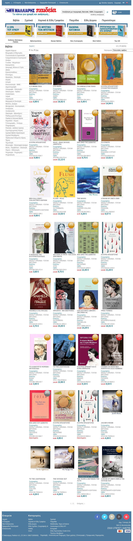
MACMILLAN (81, 322)
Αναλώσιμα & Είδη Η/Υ (58, 526)
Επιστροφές (81, 535)
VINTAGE (56, 376)
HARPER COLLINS (84, 208)
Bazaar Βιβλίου (56, 41)
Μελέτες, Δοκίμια (11, 104)
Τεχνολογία (9, 143)
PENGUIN (104, 208)
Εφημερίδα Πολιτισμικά (48, 3)
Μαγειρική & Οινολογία (13, 101)
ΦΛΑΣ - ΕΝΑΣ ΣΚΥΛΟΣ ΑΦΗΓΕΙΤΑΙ (61, 143)
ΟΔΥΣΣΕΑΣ (33, 432)
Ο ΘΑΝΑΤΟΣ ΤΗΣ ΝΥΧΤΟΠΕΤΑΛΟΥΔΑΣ (37, 255)
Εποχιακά (53, 529)
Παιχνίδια (74, 20)
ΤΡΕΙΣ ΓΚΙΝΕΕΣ (106, 311)
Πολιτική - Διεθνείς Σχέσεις (15, 128)
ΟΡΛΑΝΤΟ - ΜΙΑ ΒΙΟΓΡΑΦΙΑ (63, 311)
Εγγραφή (118, 3)
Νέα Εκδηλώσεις (30, 3)
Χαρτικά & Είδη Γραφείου (51, 20)
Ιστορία (8, 82)
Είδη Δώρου (90, 20)
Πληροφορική (10, 125)
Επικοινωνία (64, 3)
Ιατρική (8, 80)
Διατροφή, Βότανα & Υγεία (15, 67)
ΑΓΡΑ (31, 266)
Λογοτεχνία (9, 99)
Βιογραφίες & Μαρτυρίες (14, 53)
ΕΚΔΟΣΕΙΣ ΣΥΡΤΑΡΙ (108, 152)
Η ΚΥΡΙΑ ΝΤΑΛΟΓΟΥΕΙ (85, 423)
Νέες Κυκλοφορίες (76, 41)
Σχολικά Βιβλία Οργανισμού (15, 133)
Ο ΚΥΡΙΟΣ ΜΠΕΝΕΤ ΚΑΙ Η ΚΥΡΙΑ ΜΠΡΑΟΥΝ (86, 368)
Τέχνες (8, 140)
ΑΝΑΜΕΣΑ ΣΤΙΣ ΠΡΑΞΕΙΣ (38, 311)
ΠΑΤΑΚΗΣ (104, 378)
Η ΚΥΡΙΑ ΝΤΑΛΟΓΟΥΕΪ (37, 142)
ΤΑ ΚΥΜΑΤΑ (105, 142)
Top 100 (117, 41)
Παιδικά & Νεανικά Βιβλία (14, 118)
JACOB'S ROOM (107, 423)
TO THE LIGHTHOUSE (61, 367)
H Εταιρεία (17, 3)
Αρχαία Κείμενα (11, 50)
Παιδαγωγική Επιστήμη (13, 116)
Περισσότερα (108, 20)
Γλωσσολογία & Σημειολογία (15, 55)
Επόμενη (80, 504)
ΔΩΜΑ (55, 96)
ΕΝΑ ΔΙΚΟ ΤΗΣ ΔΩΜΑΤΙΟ (86, 142)
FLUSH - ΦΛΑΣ (58, 198)
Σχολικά (29, 20)
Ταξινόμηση (108, 50)
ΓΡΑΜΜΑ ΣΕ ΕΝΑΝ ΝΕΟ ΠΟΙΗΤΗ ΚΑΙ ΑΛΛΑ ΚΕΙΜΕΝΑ (111, 368)
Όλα (36, 50)
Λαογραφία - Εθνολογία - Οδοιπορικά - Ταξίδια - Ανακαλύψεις (14, 91)
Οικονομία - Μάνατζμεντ (14, 113)
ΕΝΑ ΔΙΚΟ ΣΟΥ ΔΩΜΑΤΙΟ (38, 423)
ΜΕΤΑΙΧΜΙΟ (105, 98)
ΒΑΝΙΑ (31, 378)
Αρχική (7, 3)
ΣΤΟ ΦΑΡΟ (57, 86)
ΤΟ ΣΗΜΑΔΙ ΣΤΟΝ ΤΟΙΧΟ (86, 86)
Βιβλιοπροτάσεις (35, 41)
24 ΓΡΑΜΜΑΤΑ (58, 208)
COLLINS (104, 432)
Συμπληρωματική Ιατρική (14, 130)
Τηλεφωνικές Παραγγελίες (95, 535)
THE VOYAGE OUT (60, 479)
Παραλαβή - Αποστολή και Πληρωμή (52, 535)
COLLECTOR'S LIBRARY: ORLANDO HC (86, 311)
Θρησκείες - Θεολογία (13, 77)
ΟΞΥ (30, 96)
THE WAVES (81, 198)
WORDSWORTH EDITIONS (39, 210)
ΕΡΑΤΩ (55, 154)
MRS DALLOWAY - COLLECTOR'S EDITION (38, 199)
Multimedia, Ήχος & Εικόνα (59, 524)
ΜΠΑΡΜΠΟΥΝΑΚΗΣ (108, 320)
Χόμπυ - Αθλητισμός (13, 150)
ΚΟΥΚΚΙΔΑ (81, 152)
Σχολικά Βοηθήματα (12, 135)
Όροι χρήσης (71, 535)
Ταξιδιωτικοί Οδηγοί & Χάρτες (16, 138)
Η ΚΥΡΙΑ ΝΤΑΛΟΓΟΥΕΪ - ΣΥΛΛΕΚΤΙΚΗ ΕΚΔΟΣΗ (110, 87)
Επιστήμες (9, 75)
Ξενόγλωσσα (10, 111)
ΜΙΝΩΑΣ (104, 264)
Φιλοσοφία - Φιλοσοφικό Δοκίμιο (17, 145)
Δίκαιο (8, 70)
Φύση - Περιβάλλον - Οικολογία (16, 148)
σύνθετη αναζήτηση (97, 15)
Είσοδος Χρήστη (107, 3)
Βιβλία (16, 20)
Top (31, 50)
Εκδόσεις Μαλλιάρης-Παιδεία (15, 41)
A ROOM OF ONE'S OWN (110, 198)
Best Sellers (97, 41)
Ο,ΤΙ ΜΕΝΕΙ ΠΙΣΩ (35, 86)
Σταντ (30, 531)
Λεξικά (8, 96)
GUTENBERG (58, 320)
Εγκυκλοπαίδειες (11, 72)
